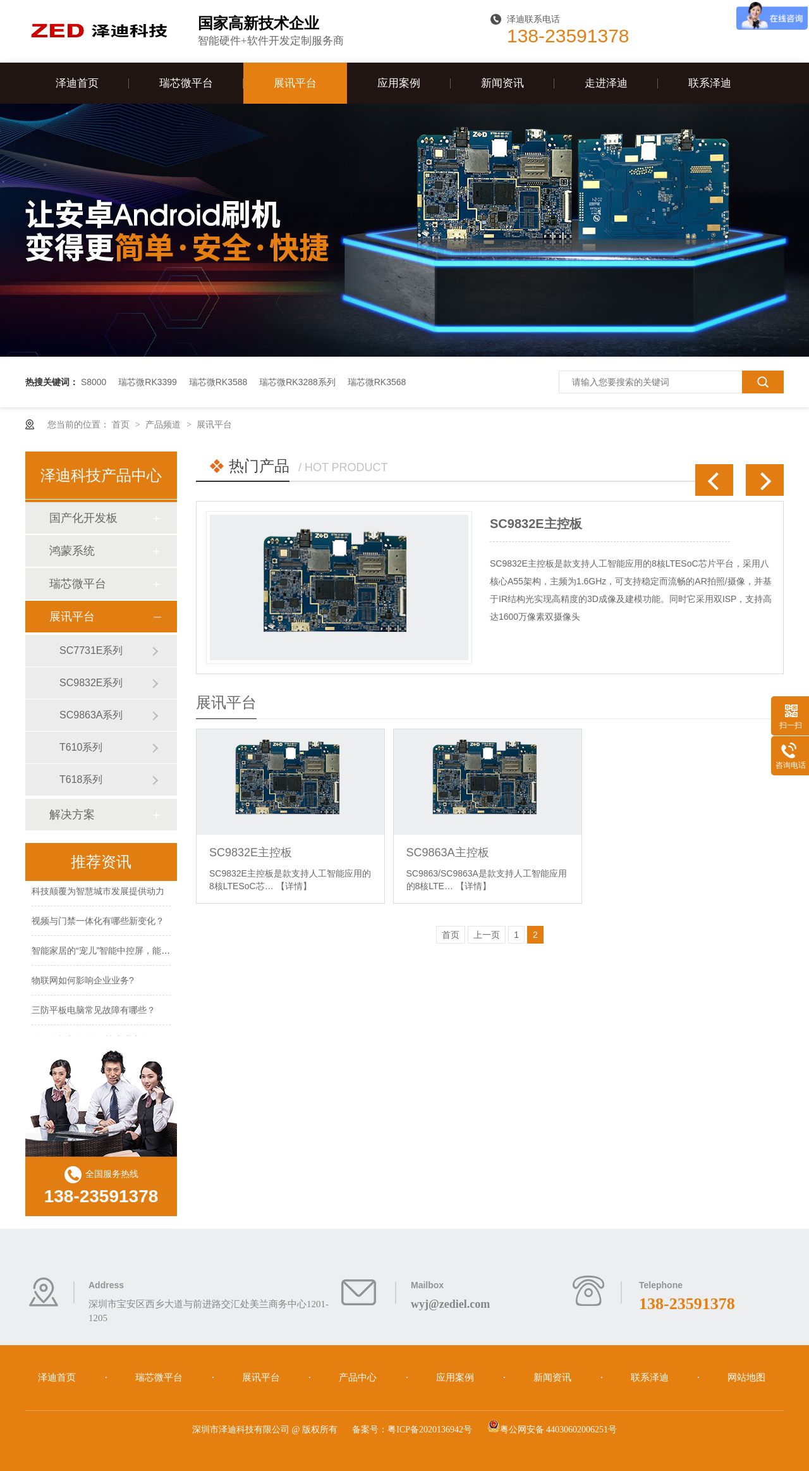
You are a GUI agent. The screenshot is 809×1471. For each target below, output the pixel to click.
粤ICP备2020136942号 (429, 1429)
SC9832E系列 (91, 682)
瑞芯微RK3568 (377, 382)
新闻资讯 (502, 83)
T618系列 (80, 779)
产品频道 (164, 424)
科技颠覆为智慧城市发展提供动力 (98, 892)
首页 (122, 424)
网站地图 (746, 1377)
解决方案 (72, 814)
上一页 (486, 935)
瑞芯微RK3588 (218, 382)
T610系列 (80, 747)
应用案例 (398, 83)
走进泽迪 (606, 83)
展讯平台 (295, 83)
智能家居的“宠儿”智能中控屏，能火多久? (112, 952)
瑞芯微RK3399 (147, 382)
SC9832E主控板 (536, 524)
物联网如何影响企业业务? (83, 981)
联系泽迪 (709, 83)
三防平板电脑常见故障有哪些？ (93, 1011)
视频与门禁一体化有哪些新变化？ (98, 922)
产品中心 (359, 1377)
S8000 (93, 382)
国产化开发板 (83, 518)
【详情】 (294, 886)
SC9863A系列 (91, 715)
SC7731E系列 (91, 650)
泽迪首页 (77, 83)
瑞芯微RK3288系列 (297, 382)
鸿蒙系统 (72, 551)
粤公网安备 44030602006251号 (552, 1429)
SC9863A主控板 (447, 852)
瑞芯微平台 (186, 83)
